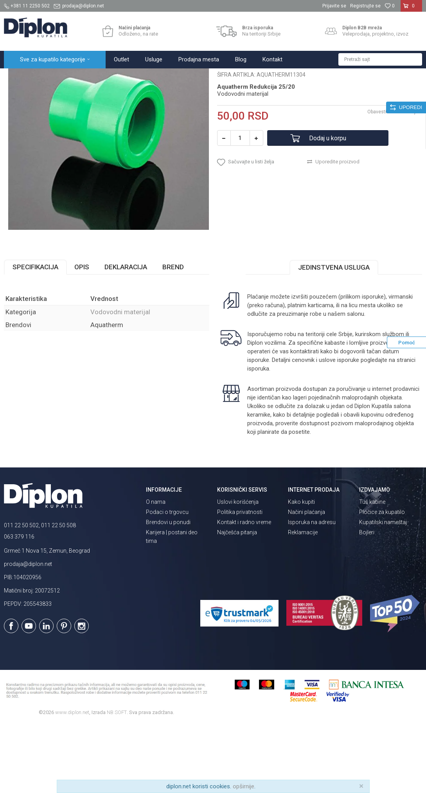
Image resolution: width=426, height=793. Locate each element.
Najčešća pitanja (237, 601)
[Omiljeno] (390, 6)
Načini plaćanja (306, 580)
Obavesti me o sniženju (392, 180)
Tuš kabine (372, 570)
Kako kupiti (301, 570)
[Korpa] (411, 9)
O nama (155, 570)
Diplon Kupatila (21, 77)
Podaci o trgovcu (167, 580)
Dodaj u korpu (327, 206)
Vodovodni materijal (150, 77)
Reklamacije (303, 601)
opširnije (243, 786)
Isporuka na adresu (312, 590)
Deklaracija (125, 335)
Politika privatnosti (239, 580)
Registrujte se (365, 6)
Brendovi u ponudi (168, 590)
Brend (173, 335)
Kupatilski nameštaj (383, 590)
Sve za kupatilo (61, 77)
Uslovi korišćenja (238, 570)
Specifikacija (35, 335)
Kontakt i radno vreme (244, 590)
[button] (380, 59)
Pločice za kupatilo (382, 580)
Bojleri (366, 601)
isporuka (258, 436)
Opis (81, 335)
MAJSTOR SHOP (103, 77)
